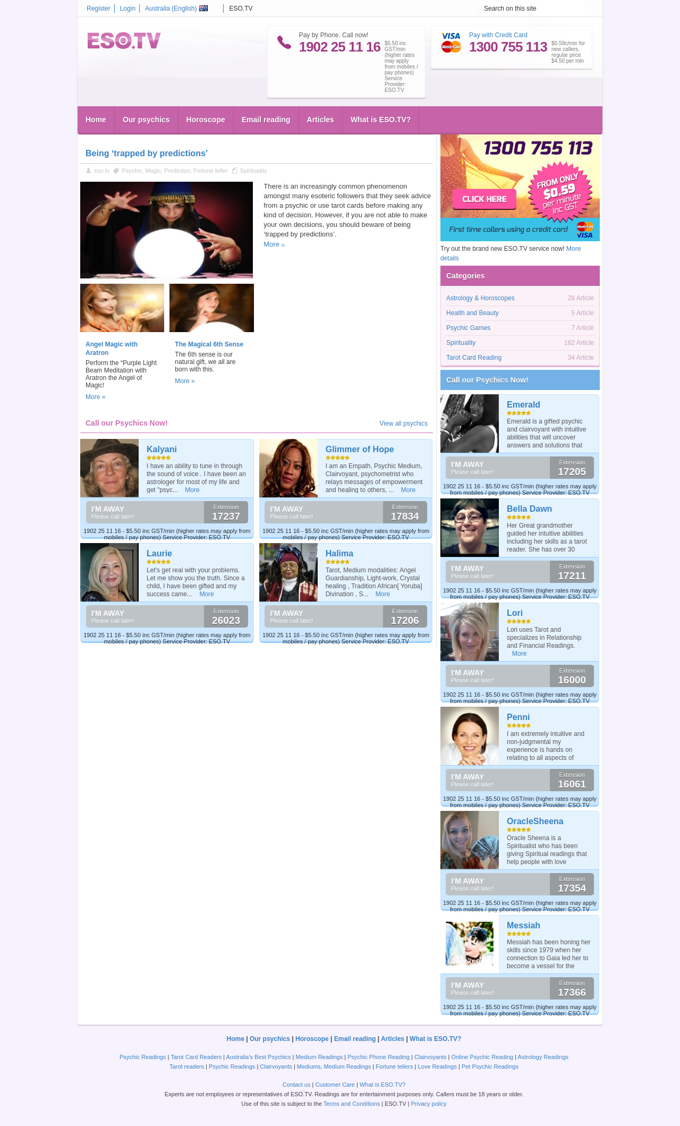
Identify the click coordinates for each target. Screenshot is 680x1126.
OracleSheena (535, 821)
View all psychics (404, 423)
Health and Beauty (472, 313)
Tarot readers (186, 1066)
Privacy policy (428, 1103)
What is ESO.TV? (381, 119)
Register (98, 8)
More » (95, 397)
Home (96, 119)
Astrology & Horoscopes (480, 298)
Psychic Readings (143, 1057)
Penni (518, 717)
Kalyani (162, 449)
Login (127, 8)
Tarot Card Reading (474, 357)
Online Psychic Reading (482, 1057)
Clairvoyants (430, 1057)
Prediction (177, 170)
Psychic (132, 170)
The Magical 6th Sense (209, 344)
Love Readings (437, 1066)
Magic (152, 170)
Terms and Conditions (352, 1103)
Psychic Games (468, 328)
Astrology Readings (543, 1057)
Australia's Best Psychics (258, 1057)
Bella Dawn (529, 508)
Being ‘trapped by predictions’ (147, 153)
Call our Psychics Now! (487, 380)
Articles (320, 119)
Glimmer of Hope (360, 449)
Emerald (523, 404)
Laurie (159, 553)
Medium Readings (319, 1057)
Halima (339, 553)
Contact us (297, 1084)
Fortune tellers (394, 1066)
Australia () (176, 8)
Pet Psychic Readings (490, 1066)
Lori (515, 612)
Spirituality (253, 170)
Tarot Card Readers (196, 1057)
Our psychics (146, 119)
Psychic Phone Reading (378, 1057)
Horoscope (205, 119)
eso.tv (101, 170)
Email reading (266, 119)
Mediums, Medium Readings (334, 1066)
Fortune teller (210, 170)
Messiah (523, 925)
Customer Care (335, 1084)
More (271, 244)
